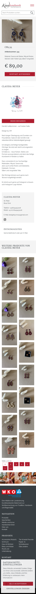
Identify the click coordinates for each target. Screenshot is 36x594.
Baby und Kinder (8, 546)
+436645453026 (15, 208)
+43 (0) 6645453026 (15, 210)
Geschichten (6, 520)
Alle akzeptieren (18, 584)
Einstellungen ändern (18, 589)
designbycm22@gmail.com (18, 215)
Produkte (5, 518)
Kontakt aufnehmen (20, 74)
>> (10, 468)
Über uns (5, 527)
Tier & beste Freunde (26, 539)
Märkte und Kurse (8, 522)
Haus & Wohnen (7, 544)
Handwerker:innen (8, 525)
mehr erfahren (18, 121)
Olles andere (23, 546)
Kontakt (4, 529)
